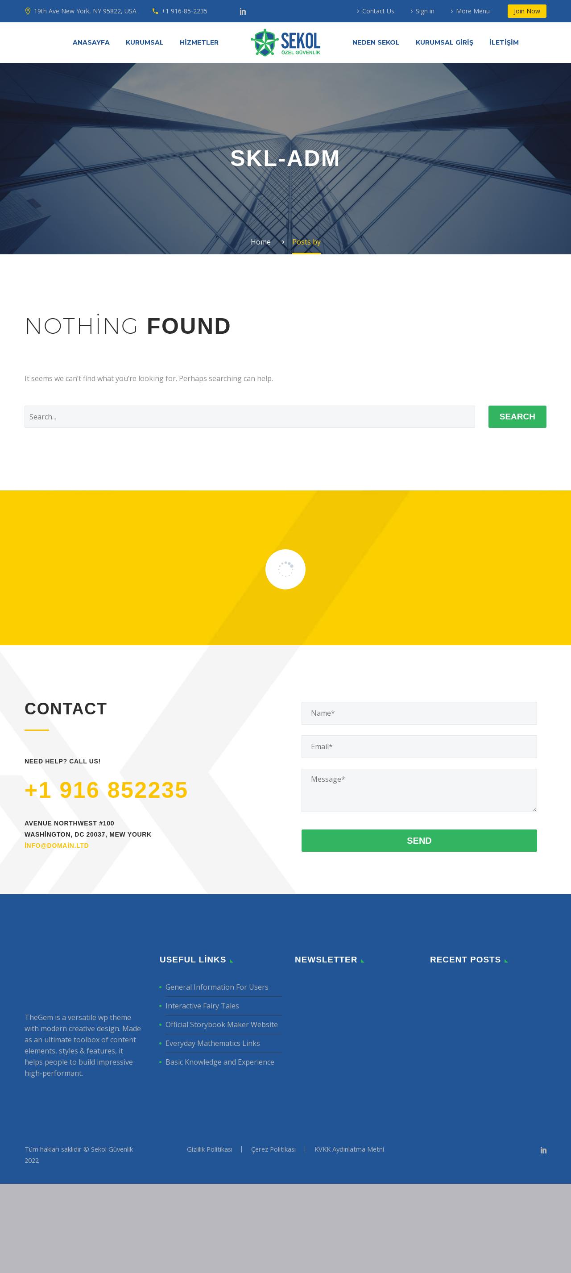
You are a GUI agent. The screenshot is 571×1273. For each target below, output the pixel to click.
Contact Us (378, 11)
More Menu (473, 11)
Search (517, 416)
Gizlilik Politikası (209, 1238)
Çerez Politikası (273, 1238)
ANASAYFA (91, 42)
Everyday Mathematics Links (213, 1132)
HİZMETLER (199, 42)
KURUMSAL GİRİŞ (444, 42)
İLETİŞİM (504, 42)
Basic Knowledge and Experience (220, 1151)
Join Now (527, 11)
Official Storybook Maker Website (222, 1114)
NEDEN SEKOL (376, 42)
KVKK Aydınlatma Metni (349, 1238)
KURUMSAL (145, 42)
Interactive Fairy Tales (202, 1095)
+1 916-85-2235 (184, 11)
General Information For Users (217, 1076)
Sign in (425, 11)
